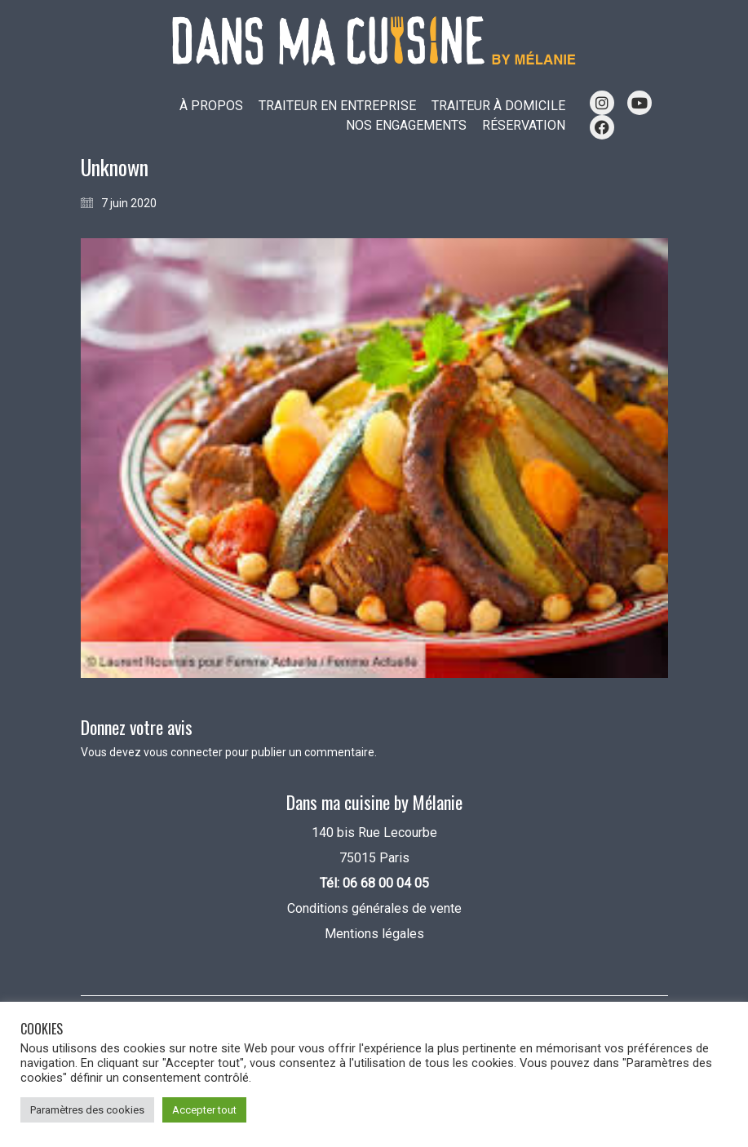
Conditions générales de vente (374, 908)
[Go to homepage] (374, 41)
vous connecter (183, 752)
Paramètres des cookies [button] (87, 1110)
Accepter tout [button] (204, 1110)
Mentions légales (374, 933)
